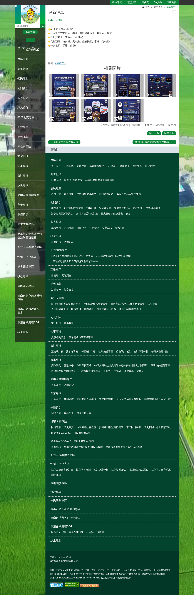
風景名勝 (56, 227)
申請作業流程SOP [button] (28, 322)
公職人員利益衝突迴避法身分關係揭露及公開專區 (121, 365)
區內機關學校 (96, 166)
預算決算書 (105, 208)
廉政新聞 (56, 365)
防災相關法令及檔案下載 (157, 427)
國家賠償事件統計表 (112, 213)
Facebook (18, 49)
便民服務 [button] (22, 78)
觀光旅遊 (55, 221)
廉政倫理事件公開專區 (63, 371)
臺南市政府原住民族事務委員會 (128, 303)
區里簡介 (124, 166)
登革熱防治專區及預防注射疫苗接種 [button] (29, 235)
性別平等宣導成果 (161, 469)
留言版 (55, 275)
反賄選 (107, 371)
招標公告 (56, 413)
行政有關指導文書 (73, 208)
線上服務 (22, 332)
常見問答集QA (122, 208)
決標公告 (69, 413)
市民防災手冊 (133, 427)
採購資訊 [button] (22, 214)
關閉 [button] (54, 149)
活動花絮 (55, 283)
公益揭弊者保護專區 (89, 371)
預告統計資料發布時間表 (64, 351)
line (32, 49)
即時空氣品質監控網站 (129, 194)
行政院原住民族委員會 (95, 303)
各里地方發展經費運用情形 (99, 180)
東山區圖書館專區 (61, 379)
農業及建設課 (76, 532)
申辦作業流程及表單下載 (157, 399)
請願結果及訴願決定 (62, 213)
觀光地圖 (120, 227)
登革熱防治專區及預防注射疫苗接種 (72, 441)
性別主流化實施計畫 (62, 469)
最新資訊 (56, 447)
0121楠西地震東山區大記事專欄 (113, 256)
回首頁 (145, 2)
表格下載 (56, 194)
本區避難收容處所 (86, 427)
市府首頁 (171, 2)
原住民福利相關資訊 (130, 309)
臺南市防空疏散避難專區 (29, 297)
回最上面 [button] (169, 133)
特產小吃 (81, 227)
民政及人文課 (58, 532)
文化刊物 (55, 317)
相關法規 (56, 208)
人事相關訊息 (58, 337)
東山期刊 (56, 323)
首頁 (148, 7)
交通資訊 (107, 227)
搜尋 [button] (42, 26)
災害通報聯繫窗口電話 (111, 427)
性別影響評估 (118, 469)
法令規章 (152, 303)
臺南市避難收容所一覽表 (29, 311)
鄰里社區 (55, 174)
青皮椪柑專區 (106, 399)
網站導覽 (117, 2)
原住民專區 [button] (24, 146)
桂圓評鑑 (69, 399)
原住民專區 (57, 297)
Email (37, 49)
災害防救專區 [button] (25, 224)
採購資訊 (55, 407)
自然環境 (150, 166)
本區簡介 (55, 160)
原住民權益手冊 (59, 309)
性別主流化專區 (60, 463)
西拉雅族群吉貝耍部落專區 (65, 303)
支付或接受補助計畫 (87, 213)
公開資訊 (55, 202)
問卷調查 (66, 275)
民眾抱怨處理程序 (86, 194)
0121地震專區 (58, 250)
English (158, 2)
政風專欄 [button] (22, 185)
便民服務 (55, 188)
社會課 (90, 532)
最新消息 (171, 7)
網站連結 (56, 475)
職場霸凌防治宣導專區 (81, 337)
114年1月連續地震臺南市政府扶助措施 (72, 256)
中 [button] (30, 40)
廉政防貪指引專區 (160, 365)
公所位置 (81, 166)
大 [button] (39, 40)
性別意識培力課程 (138, 469)
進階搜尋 (30, 32)
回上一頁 (154, 133)
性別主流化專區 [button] (27, 256)
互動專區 (55, 269)
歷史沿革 (137, 166)
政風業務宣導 (84, 365)
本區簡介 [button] (22, 59)
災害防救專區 (58, 421)
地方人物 (56, 180)
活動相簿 (56, 289)
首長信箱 (69, 194)
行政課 (100, 532)
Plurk (23, 49)
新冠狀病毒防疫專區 (29, 247)
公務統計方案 (123, 351)
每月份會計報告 (159, 351)
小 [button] (21, 40)
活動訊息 (69, 242)
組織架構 (69, 166)
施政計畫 (91, 208)
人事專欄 (55, 331)
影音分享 (69, 289)
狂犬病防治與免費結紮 (129, 399)
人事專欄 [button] (22, 165)
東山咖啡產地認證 (86, 399)
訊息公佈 (158, 7)
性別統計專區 (106, 351)
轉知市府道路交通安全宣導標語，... (154, 142)
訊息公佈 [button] (22, 107)
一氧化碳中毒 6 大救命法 (64, 142)
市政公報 (138, 208)
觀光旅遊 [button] (22, 97)
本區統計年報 (88, 351)
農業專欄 (55, 393)
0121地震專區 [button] (25, 117)
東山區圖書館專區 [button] (28, 195)
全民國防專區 (25, 286)
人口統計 (112, 166)
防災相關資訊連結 (61, 433)
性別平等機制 (83, 469)
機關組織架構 (153, 208)
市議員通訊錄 (106, 194)
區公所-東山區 (30, 14)
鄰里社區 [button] (22, 68)
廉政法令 (69, 365)
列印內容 (174, 12)
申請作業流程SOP (61, 526)
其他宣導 (129, 371)
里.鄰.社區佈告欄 (73, 180)
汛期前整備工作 (82, 433)
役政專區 (22, 276)
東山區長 (56, 166)
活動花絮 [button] (22, 136)
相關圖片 (112, 68)
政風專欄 (55, 359)
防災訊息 (56, 427)
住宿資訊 (94, 227)
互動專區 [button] (22, 127)
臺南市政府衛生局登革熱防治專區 (124, 447)
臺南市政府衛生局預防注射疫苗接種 (83, 447)
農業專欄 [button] (22, 204)
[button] (64, 85)
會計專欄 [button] (22, 175)
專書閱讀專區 (25, 266)
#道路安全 (60, 63)
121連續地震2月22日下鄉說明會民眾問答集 (74, 261)
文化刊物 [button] (22, 156)
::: (16, 6)
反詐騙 (117, 371)
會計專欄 (55, 345)
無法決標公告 (84, 413)
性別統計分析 (101, 469)
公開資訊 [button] (22, 88)
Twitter (28, 49)
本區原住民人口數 (106, 309)
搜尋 (17, 25)
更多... (129, 213)
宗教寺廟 (69, 227)
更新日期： (55, 557)
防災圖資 (69, 427)
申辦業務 (76, 309)
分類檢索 (132, 2)
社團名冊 (89, 309)
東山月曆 (69, 323)
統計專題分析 (141, 351)
